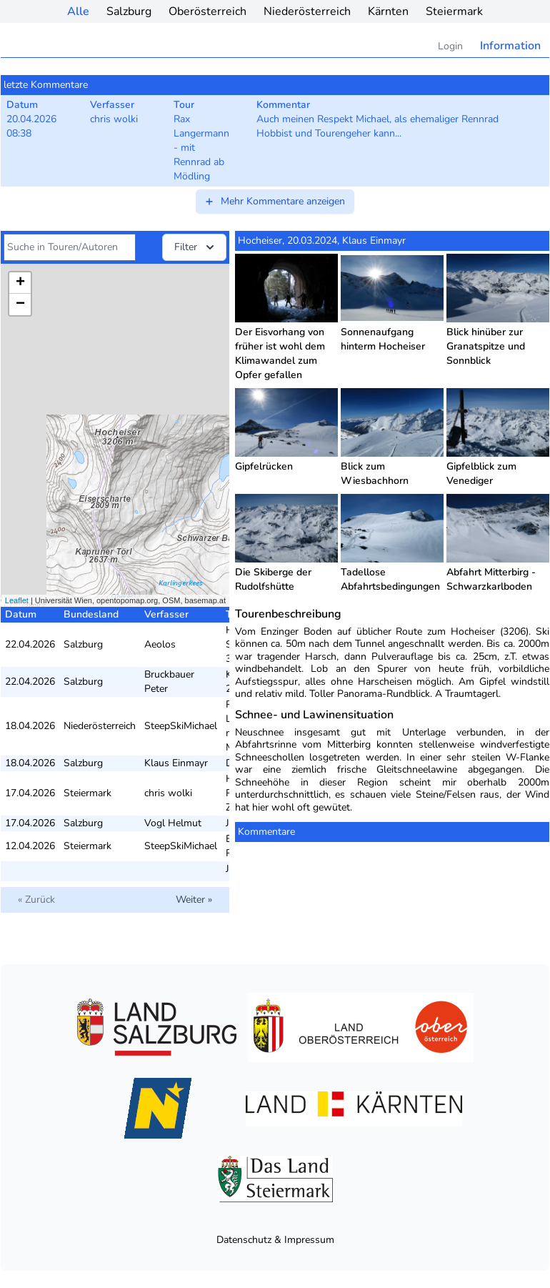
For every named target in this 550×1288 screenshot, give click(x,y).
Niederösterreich (307, 11)
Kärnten (388, 11)
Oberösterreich (207, 11)
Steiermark (454, 11)
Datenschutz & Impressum (275, 1240)
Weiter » (194, 899)
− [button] (20, 304)
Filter (195, 247)
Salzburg (128, 11)
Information (510, 46)
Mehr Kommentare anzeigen (274, 201)
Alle (78, 11)
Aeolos (160, 644)
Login (450, 46)
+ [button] (20, 283)
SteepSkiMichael (180, 726)
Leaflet (17, 600)
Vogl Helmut (172, 823)
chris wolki (168, 793)
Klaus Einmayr (176, 763)
